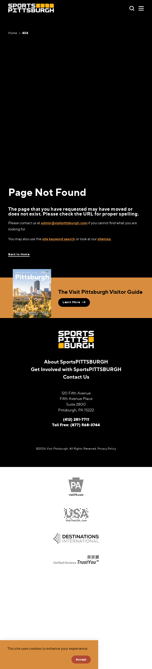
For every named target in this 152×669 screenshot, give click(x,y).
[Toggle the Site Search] (131, 8)
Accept (81, 659)
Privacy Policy (106, 448)
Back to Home (19, 254)
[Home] (31, 8)
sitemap (104, 239)
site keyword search (58, 239)
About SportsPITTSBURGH (76, 362)
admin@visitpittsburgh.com (64, 223)
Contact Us (76, 377)
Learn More (74, 302)
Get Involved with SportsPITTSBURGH (76, 369)
